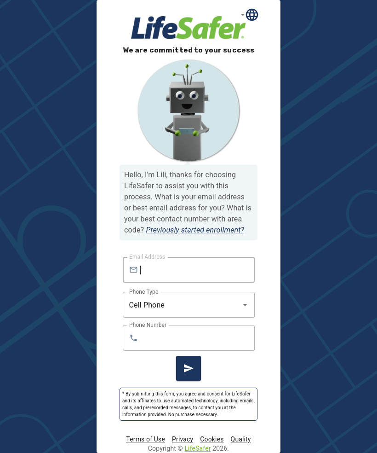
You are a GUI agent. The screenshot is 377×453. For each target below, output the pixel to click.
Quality (241, 439)
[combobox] (182, 305)
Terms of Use (145, 439)
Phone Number (147, 325)
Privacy (182, 439)
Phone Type (143, 292)
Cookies (211, 439)
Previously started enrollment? (195, 230)
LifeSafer (197, 448)
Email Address (147, 257)
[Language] (249, 14)
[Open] (245, 304)
